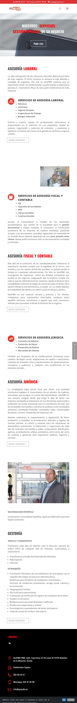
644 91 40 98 (41, 2)
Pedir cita (38, 43)
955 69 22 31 (20, 2)
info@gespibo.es (20, 689)
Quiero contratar (17, 140)
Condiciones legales (22, 667)
